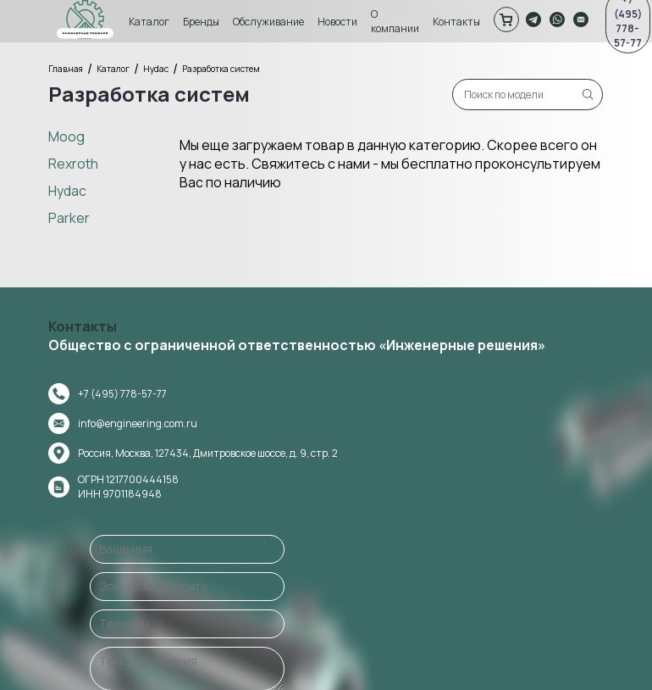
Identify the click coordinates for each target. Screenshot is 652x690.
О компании (397, 21)
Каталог (151, 21)
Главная (68, 69)
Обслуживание (271, 21)
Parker (71, 217)
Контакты (459, 21)
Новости (340, 21)
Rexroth (76, 162)
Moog (69, 135)
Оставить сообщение (463, 554)
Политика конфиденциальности (544, 665)
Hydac (158, 69)
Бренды (203, 21)
